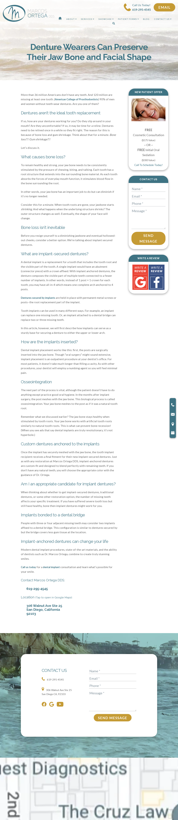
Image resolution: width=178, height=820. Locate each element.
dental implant (53, 564)
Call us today (29, 564)
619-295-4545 (37, 586)
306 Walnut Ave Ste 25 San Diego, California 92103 (44, 607)
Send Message (148, 235)
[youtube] (61, 702)
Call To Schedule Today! (148, 162)
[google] (52, 702)
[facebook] (45, 702)
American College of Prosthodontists (78, 96)
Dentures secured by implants (39, 295)
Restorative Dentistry (81, 65)
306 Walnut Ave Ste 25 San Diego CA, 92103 (58, 689)
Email (164, 7)
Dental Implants (51, 65)
